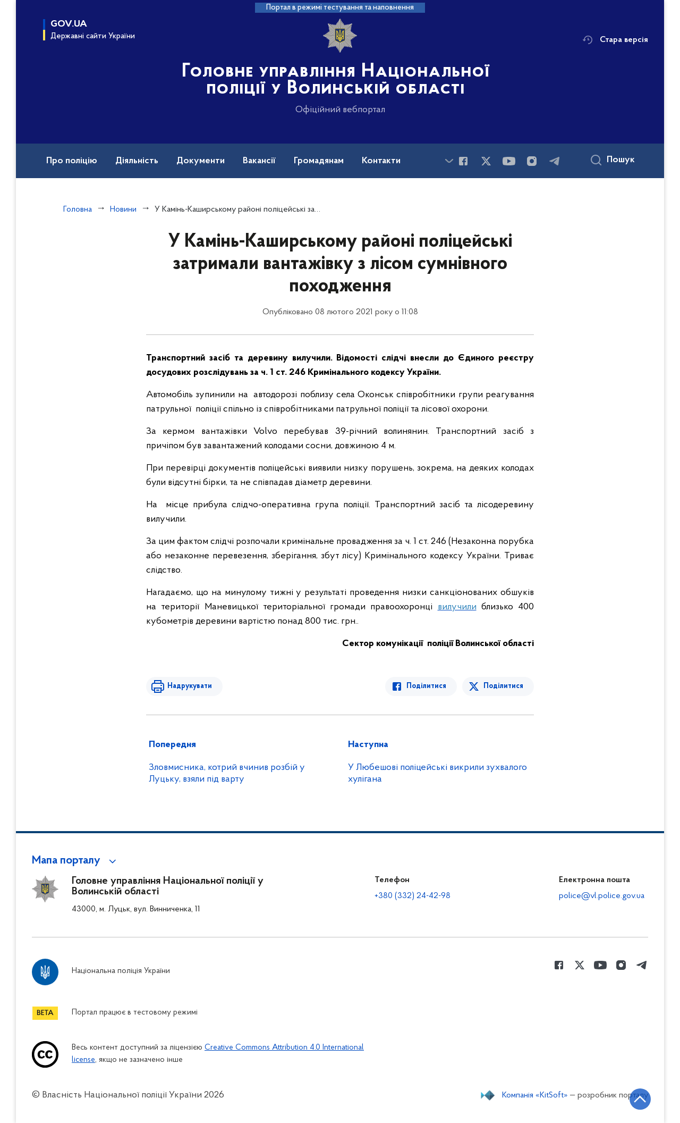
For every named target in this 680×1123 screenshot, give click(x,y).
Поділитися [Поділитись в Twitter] (503, 686)
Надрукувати (189, 686)
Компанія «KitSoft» (535, 1095)
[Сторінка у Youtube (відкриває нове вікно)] (509, 161)
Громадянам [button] (319, 161)
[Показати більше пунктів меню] (449, 161)
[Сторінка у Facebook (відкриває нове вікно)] (463, 161)
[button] (76, 860)
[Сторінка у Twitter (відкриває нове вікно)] (486, 161)
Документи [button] (200, 161)
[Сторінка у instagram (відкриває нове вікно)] (531, 161)
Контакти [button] (381, 161)
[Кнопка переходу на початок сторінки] (640, 1099)
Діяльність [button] (136, 161)
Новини (123, 209)
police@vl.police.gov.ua (601, 896)
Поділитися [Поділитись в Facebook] (426, 686)
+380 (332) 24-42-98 (412, 896)
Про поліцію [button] (71, 161)
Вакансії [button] (259, 161)
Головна (77, 209)
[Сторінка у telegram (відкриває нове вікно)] (554, 161)
